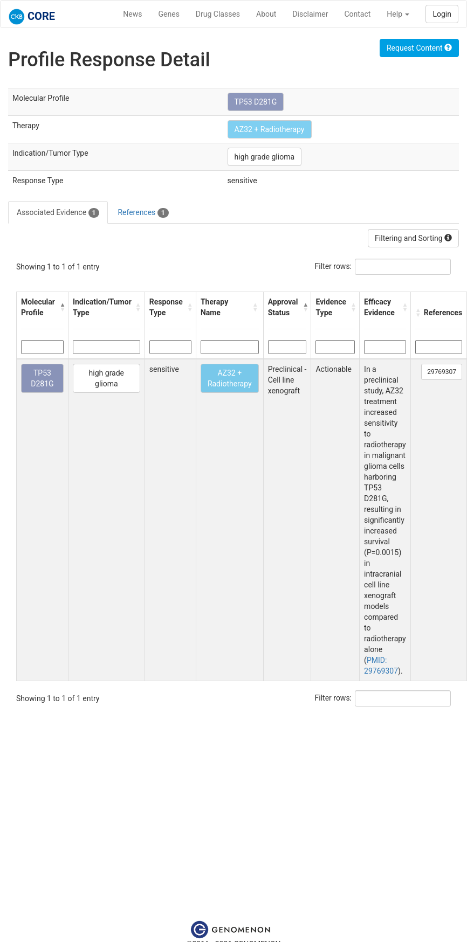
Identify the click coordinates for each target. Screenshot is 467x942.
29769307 (441, 372)
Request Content (419, 48)
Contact (357, 14)
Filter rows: (333, 266)
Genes (169, 14)
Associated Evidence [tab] (58, 213)
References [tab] (143, 213)
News (132, 14)
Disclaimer (310, 14)
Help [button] (398, 14)
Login (441, 14)
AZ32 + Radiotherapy (270, 129)
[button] (61, 307)
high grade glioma (264, 157)
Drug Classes (218, 14)
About (266, 14)
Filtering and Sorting (413, 238)
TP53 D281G (256, 102)
